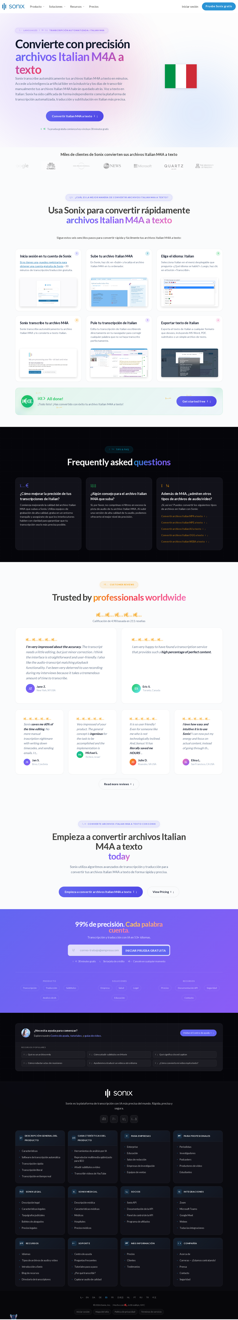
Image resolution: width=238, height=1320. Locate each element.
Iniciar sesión (190, 6)
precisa (166, 1104)
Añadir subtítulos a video (87, 1167)
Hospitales (79, 1222)
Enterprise (132, 1147)
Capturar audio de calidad (88, 1280)
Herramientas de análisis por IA (90, 1151)
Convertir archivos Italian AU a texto (183, 529)
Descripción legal (31, 1203)
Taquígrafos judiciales (33, 1215)
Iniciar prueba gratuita (145, 950)
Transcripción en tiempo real (36, 1177)
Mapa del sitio (102, 1312)
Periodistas (185, 1147)
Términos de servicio (151, 1312)
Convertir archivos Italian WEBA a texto (185, 541)
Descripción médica (84, 1203)
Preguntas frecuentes (85, 1261)
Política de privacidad (125, 1312)
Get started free (196, 401)
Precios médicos (82, 1228)
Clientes (131, 1261)
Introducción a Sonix (32, 1267)
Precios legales (29, 1228)
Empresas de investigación (141, 1166)
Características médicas (86, 1209)
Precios (94, 6)
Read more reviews (119, 784)
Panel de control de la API (140, 1215)
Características (30, 1151)
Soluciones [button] (55, 6)
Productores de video (191, 1166)
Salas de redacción (136, 1160)
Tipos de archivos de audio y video (40, 1261)
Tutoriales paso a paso (85, 1267)
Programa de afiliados (138, 1222)
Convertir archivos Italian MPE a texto (184, 522)
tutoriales (76, 1036)
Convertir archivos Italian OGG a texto (184, 535)
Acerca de (185, 1254)
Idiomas (26, 1254)
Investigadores (187, 1153)
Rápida (156, 1104)
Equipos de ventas (136, 1172)
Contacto (184, 1273)
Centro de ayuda (60, 1036)
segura (119, 1108)
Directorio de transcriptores (36, 1280)
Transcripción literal (32, 1170)
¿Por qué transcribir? (85, 1273)
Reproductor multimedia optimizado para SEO (93, 1160)
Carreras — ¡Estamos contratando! (198, 1261)
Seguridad (185, 1280)
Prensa (183, 1267)
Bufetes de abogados (33, 1222)
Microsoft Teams (188, 1209)
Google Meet (186, 1215)
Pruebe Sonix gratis (219, 6)
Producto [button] (36, 6)
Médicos (78, 1215)
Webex (183, 1222)
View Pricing (163, 891)
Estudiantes (186, 1172)
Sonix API (131, 1203)
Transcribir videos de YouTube (90, 1174)
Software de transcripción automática (41, 1158)
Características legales (33, 1209)
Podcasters (185, 1160)
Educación (132, 1153)
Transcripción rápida (32, 1164)
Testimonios (133, 1267)
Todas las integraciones (192, 1228)
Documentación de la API (140, 1209)
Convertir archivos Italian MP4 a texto (184, 516)
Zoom (183, 1203)
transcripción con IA (109, 1104)
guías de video (93, 1036)
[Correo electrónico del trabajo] (99, 950)
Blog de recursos (30, 1273)
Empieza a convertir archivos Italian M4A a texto (101, 892)
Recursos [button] (76, 6)
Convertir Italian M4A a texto (75, 116)
